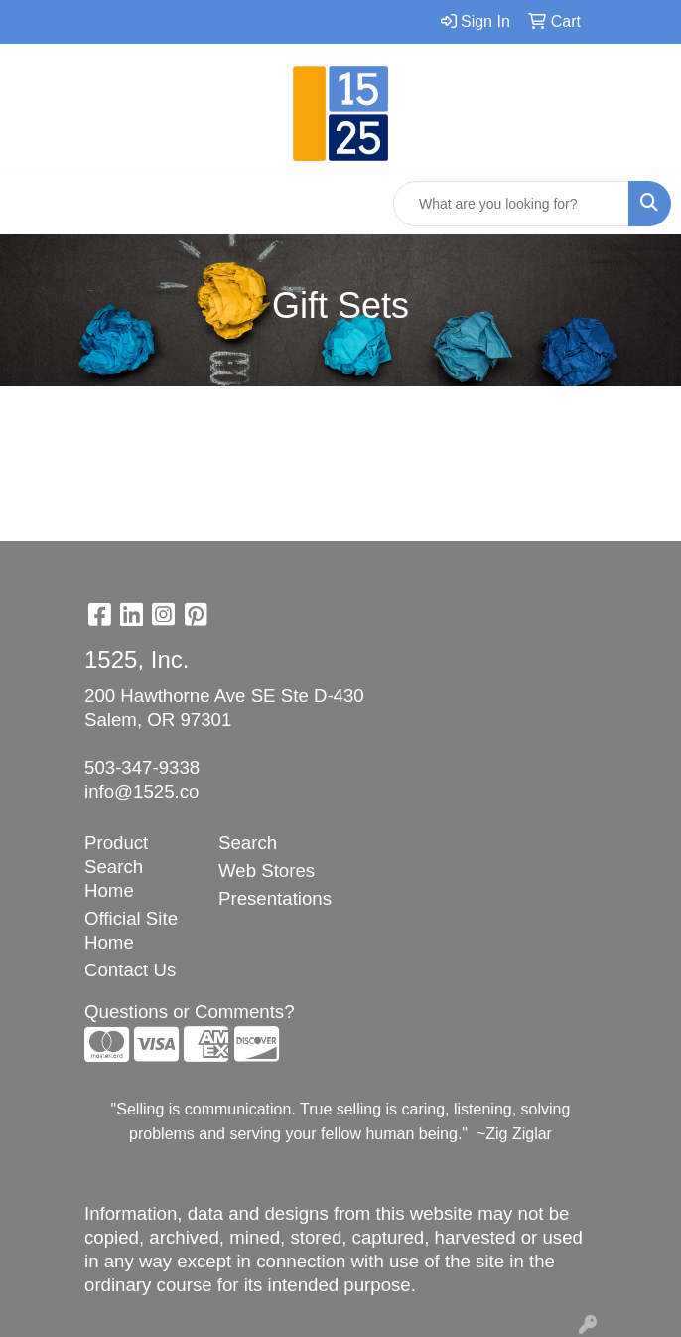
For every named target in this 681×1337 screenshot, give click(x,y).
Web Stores (266, 870)
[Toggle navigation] (31, 204)
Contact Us (130, 970)
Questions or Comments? (189, 1011)
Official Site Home (131, 930)
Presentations (273, 898)
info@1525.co (141, 791)
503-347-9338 (142, 767)
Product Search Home (116, 866)
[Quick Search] (511, 203)
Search (247, 842)
